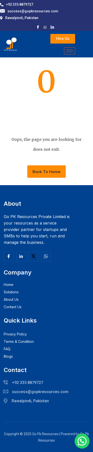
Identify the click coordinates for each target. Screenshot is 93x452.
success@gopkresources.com (29, 11)
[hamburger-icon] (69, 50)
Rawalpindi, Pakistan (19, 18)
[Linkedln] (21, 256)
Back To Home (46, 171)
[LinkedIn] (52, 27)
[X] (45, 27)
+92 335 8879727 (16, 4)
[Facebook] (38, 27)
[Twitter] (33, 256)
